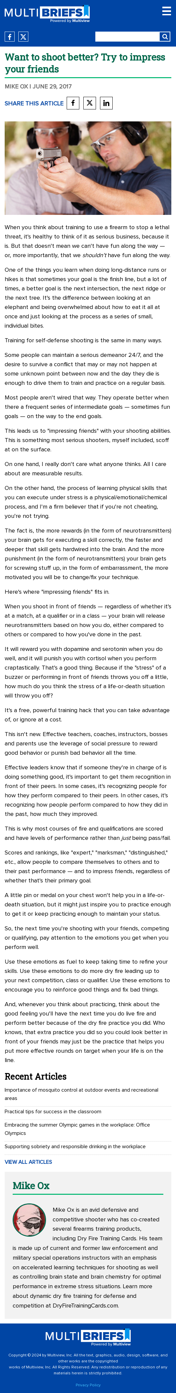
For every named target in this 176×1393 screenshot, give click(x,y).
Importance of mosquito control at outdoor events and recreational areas (81, 1094)
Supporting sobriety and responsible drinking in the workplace (75, 1146)
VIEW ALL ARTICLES (28, 1162)
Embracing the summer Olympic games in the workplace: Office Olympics (77, 1129)
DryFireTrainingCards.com (85, 1306)
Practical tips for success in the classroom (53, 1111)
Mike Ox (16, 87)
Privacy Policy (88, 1385)
